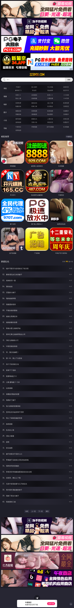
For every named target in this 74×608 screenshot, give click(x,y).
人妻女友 (50, 119)
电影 (5, 104)
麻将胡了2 (18, 90)
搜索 (68, 80)
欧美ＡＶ (50, 95)
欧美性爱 (66, 103)
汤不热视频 (50, 127)
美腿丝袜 (18, 114)
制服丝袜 (18, 106)
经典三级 (34, 106)
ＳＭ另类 (66, 98)
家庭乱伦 (34, 119)
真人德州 (34, 87)
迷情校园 (18, 122)
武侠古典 (66, 119)
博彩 (5, 88)
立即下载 (51, 604)
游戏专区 (66, 87)
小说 (5, 120)
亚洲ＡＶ (18, 95)
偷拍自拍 (34, 103)
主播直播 (50, 98)
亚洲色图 (34, 111)
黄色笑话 (50, 122)
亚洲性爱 (18, 103)
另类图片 (66, 114)
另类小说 (34, 122)
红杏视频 (66, 127)
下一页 (40, 511)
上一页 (33, 511)
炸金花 (34, 90)
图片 (5, 112)
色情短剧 (18, 130)
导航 (5, 128)
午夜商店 (18, 127)
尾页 (47, 511)
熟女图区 (50, 114)
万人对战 (50, 87)
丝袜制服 (34, 98)
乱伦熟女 (50, 106)
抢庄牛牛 (66, 90)
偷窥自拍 (18, 111)
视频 (5, 96)
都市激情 (18, 119)
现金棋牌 (50, 90)
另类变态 (66, 106)
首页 (26, 511)
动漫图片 (66, 111)
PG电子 (18, 87)
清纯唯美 (34, 114)
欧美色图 (50, 111)
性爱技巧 (66, 122)
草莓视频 (34, 127)
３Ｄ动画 (66, 95)
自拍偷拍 (34, 95)
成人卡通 (50, 103)
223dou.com (37, 75)
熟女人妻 (18, 98)
